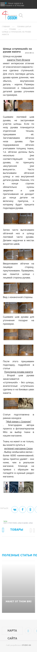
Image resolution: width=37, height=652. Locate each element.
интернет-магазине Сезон (18, 449)
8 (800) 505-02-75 (30, 15)
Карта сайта (12, 632)
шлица (31, 523)
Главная (6, 27)
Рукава (12, 29)
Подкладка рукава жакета (18, 372)
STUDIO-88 (26, 645)
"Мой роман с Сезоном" (18, 422)
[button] (31, 530)
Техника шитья (24, 27)
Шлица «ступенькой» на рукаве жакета (16, 33)
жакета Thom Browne (18, 60)
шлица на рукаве (23, 523)
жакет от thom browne (10, 523)
